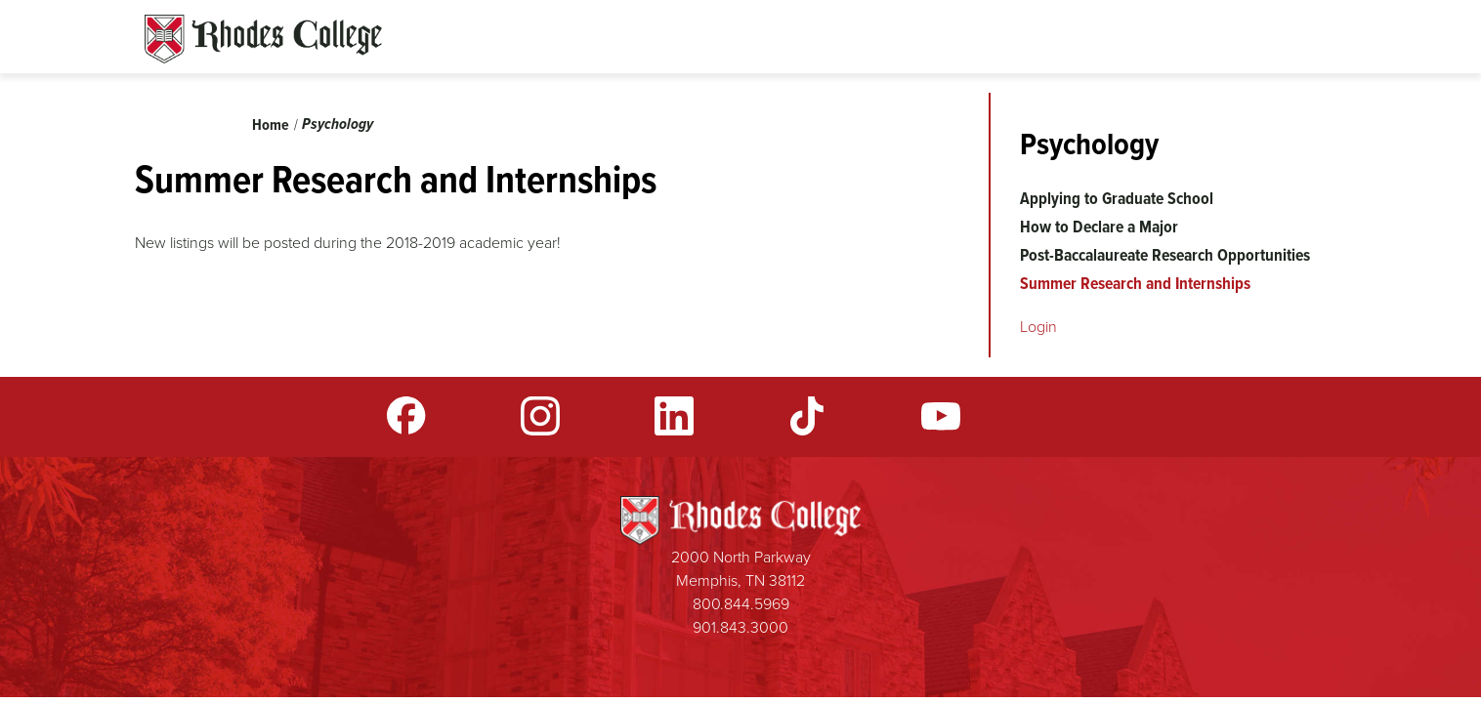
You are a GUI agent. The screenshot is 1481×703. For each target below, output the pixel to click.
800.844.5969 (741, 603)
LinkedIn (674, 415)
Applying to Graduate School (1116, 198)
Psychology (337, 123)
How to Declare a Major (1099, 226)
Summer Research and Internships (1135, 283)
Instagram (540, 415)
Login (1038, 326)
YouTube (940, 415)
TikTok (806, 415)
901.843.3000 (740, 627)
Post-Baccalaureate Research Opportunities (1165, 255)
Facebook (406, 415)
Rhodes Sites (263, 39)
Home (270, 124)
